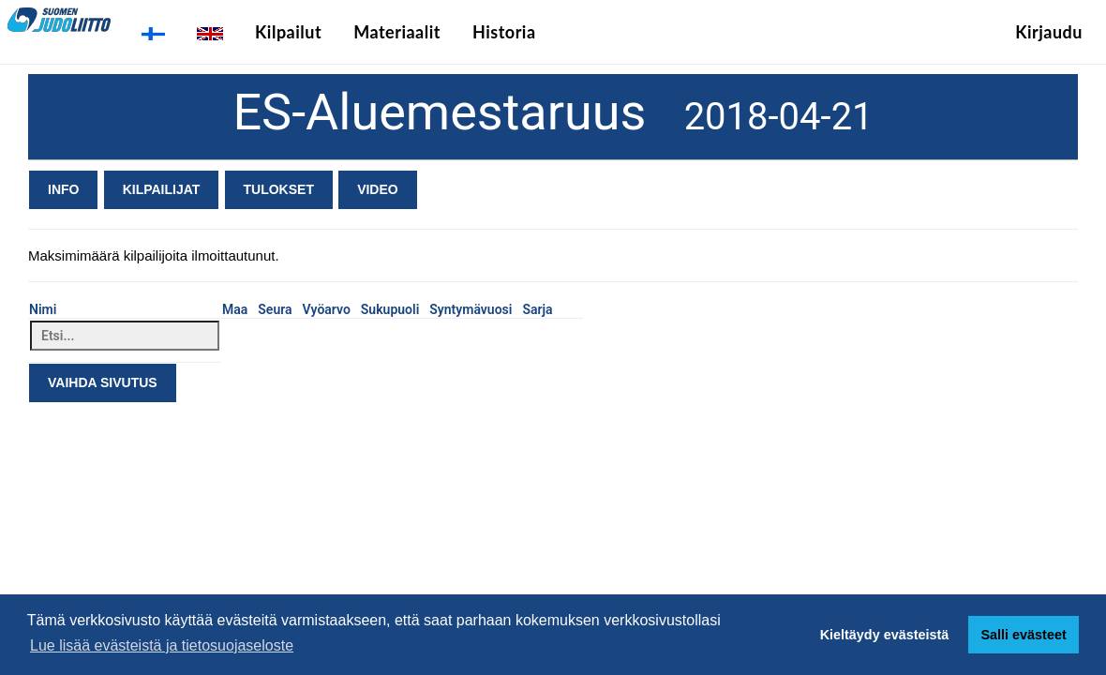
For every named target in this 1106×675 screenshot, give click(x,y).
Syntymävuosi (470, 309)
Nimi (42, 309)
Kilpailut (288, 32)
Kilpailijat (162, 189)
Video (377, 189)
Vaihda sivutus (102, 382)
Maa (234, 309)
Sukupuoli (390, 309)
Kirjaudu (1049, 32)
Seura (274, 309)
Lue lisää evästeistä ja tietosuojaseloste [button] (161, 645)
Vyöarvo (327, 309)
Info (63, 189)
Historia (504, 32)
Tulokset (279, 189)
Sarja (537, 309)
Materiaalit (397, 32)
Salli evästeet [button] (1023, 634)
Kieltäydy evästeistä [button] (884, 634)
